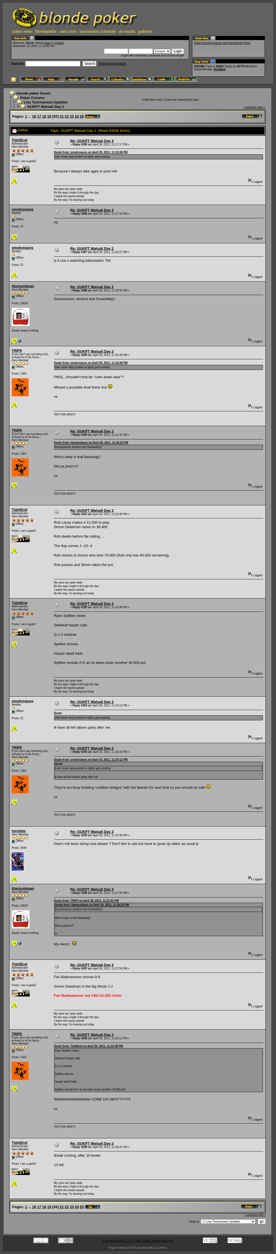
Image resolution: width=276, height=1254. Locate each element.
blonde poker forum (33, 93)
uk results (127, 31)
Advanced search (112, 63)
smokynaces (22, 209)
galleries (145, 31)
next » (261, 107)
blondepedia (45, 31)
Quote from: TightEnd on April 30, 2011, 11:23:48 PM (88, 1046)
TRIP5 (17, 350)
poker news (23, 31)
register (59, 42)
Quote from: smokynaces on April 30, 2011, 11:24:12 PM (91, 759)
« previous (250, 107)
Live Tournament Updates (46, 102)
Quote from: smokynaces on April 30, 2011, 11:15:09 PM (91, 152)
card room (68, 31)
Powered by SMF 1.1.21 (118, 1240)
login (47, 42)
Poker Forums (32, 98)
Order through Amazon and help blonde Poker (222, 42)
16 (34, 116)
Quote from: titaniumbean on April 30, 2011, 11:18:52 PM (91, 442)
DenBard (219, 69)
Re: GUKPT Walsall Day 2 (92, 141)
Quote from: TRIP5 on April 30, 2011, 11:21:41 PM (86, 900)
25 (82, 116)
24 (77, 116)
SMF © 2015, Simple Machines (154, 1240)
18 (44, 116)
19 (49, 116)
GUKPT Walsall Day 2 (45, 107)
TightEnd (19, 140)
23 (72, 116)
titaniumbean (23, 286)
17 (39, 116)
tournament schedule (97, 31)
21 (62, 116)
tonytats (19, 831)
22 (67, 116)
